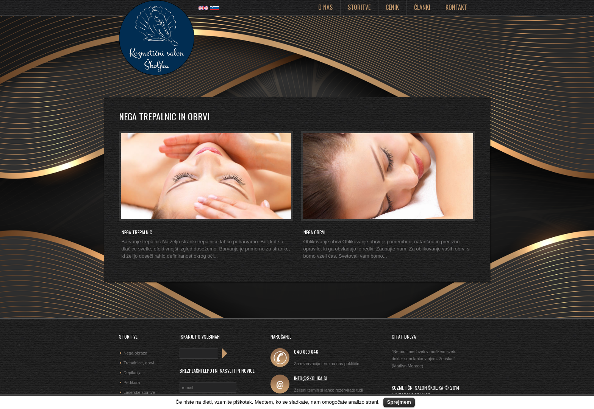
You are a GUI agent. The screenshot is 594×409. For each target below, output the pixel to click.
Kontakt (456, 7)
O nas (325, 7)
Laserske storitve (139, 392)
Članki (422, 7)
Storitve (359, 7)
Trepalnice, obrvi (138, 363)
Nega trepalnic (137, 232)
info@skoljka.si (310, 378)
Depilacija (132, 372)
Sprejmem (399, 402)
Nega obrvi (314, 232)
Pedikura (131, 382)
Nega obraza (135, 353)
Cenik (392, 7)
